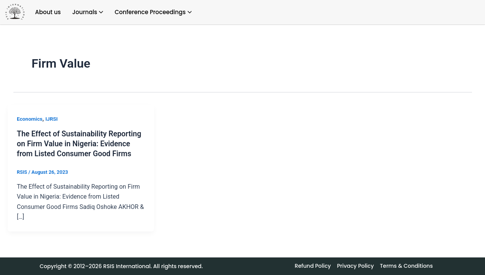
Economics (30, 119)
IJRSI (52, 119)
